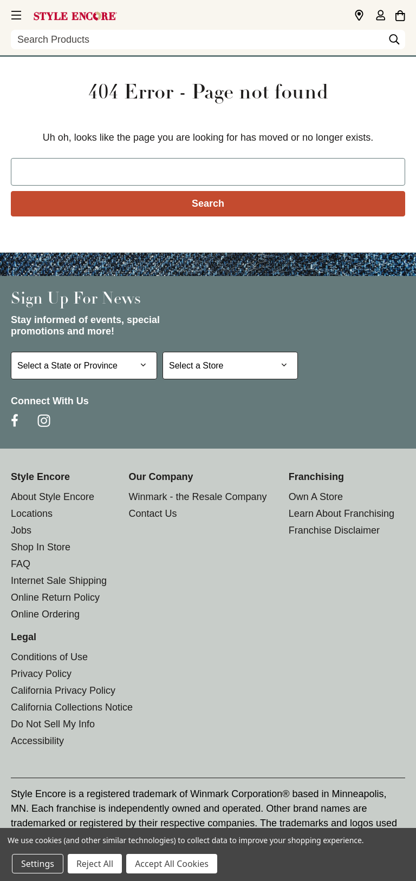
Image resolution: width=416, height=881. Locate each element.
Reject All (94, 864)
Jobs (21, 530)
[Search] (394, 42)
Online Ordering (45, 614)
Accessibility (37, 740)
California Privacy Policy (63, 690)
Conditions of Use (49, 657)
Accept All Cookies (172, 864)
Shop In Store (40, 547)
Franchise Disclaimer (334, 530)
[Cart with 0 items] (400, 14)
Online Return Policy (55, 597)
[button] (15, 13)
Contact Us (152, 513)
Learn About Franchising (341, 513)
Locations (32, 513)
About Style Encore (52, 496)
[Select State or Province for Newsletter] (84, 365)
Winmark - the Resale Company (197, 496)
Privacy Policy (41, 673)
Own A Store (316, 496)
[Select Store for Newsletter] (230, 365)
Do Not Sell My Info (53, 724)
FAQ (20, 563)
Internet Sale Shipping (59, 580)
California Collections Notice (72, 707)
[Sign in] (380, 16)
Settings (37, 864)
